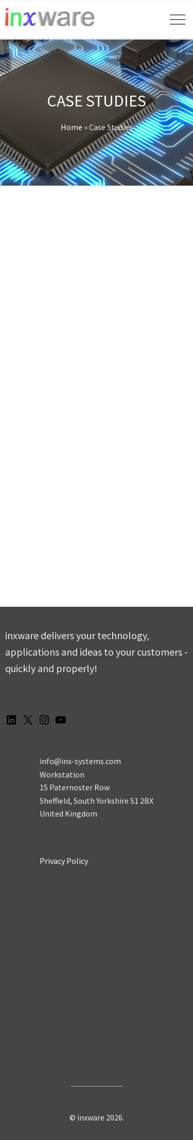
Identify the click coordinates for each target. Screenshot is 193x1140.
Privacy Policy (64, 861)
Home (71, 127)
